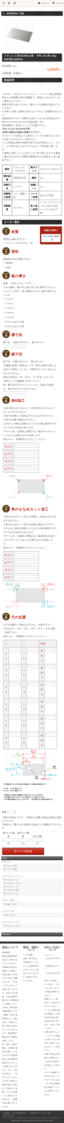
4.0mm (9, 317)
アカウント (44, 3)
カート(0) (57, 3)
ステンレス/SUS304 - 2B (18, 243)
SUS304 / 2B (12, 880)
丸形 (7, 267)
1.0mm (9, 299)
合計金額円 (37, 840)
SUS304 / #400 (13, 883)
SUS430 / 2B (12, 893)
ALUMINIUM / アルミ (11, 922)
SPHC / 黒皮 (11, 866)
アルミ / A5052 (12, 926)
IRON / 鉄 (6, 862)
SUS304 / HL (12, 887)
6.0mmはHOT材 (14, 326)
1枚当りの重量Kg (23, 838)
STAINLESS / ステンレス (12, 876)
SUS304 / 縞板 (12, 890)
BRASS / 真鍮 (8, 900)
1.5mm (9, 303)
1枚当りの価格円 (8, 838)
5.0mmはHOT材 (14, 322)
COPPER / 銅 (8, 911)
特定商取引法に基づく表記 (40, 1113)
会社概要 (6, 1113)
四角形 (8, 263)
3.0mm (9, 312)
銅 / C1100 (10, 915)
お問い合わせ (8, 1115)
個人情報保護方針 (19, 1113)
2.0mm (9, 308)
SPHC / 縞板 (11, 869)
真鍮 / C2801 (11, 904)
